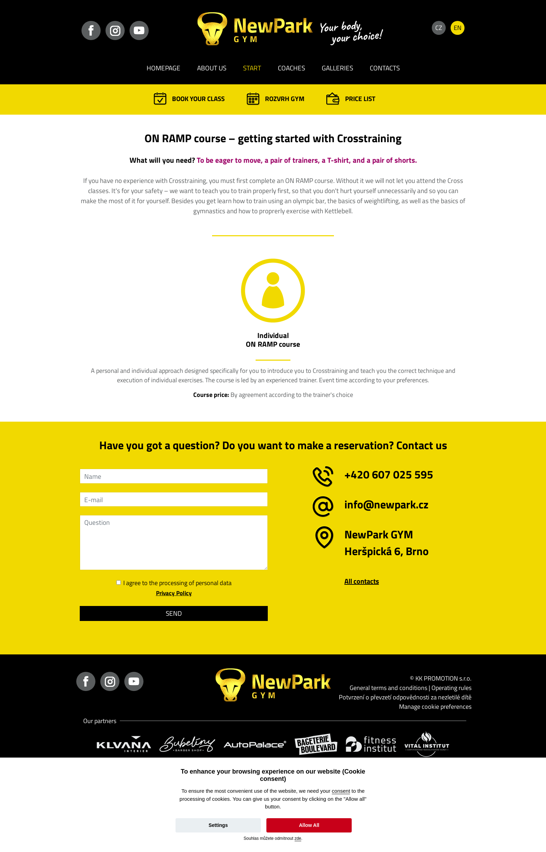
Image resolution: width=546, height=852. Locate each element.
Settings (218, 825)
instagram (115, 30)
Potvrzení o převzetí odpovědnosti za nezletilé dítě (405, 697)
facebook (91, 30)
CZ (438, 27)
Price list (360, 98)
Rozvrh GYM (284, 98)
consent (341, 791)
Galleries (337, 68)
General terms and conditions (388, 687)
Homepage (163, 68)
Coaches (291, 68)
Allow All (309, 825)
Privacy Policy (174, 593)
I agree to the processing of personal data (177, 583)
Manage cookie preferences (435, 706)
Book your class (198, 98)
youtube (139, 30)
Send (174, 613)
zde (298, 838)
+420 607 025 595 (388, 474)
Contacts (385, 68)
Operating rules (451, 687)
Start (252, 68)
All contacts (361, 581)
